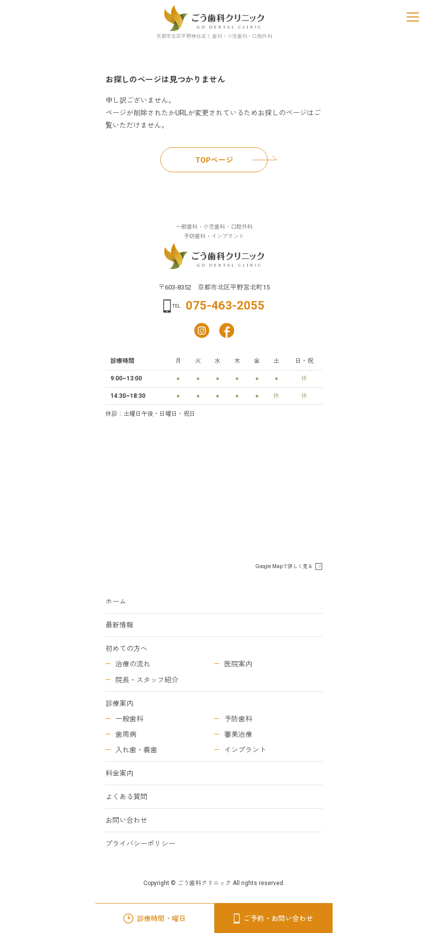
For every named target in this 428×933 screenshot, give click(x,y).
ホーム (115, 602)
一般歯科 (129, 719)
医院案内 (238, 664)
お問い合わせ (126, 820)
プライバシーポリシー (140, 844)
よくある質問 (126, 797)
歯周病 (125, 734)
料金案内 (119, 773)
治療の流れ (132, 664)
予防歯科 (238, 719)
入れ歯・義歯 (136, 750)
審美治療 (238, 734)
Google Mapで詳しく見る (284, 566)
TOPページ (231, 160)
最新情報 (119, 625)
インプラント (245, 750)
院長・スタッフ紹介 (146, 680)
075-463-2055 (225, 305)
